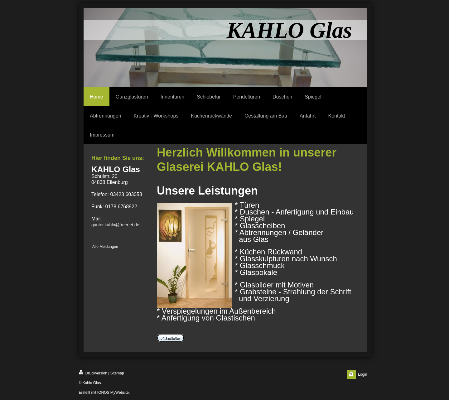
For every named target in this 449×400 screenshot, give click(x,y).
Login (362, 374)
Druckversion (93, 372)
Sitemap (117, 373)
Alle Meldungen (105, 246)
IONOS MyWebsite (113, 392)
